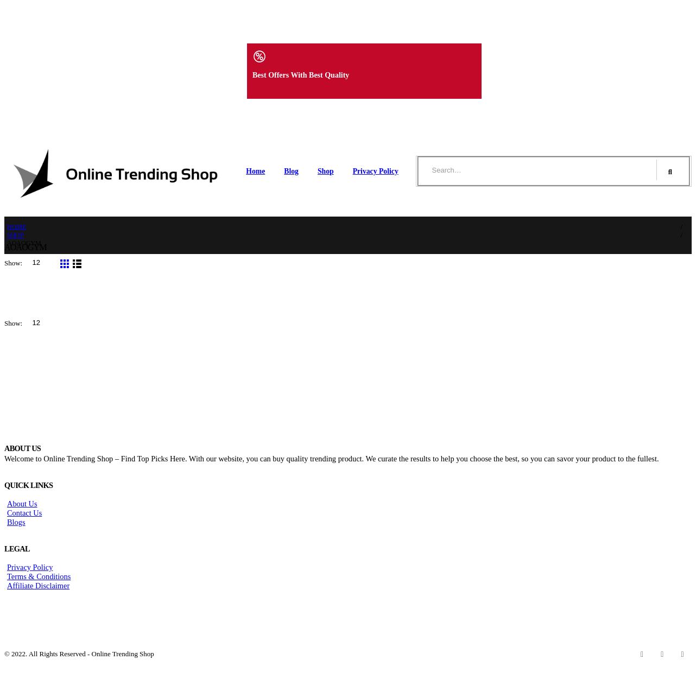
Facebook (642, 654)
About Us (22, 503)
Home (255, 171)
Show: (14, 263)
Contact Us (24, 513)
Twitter (662, 654)
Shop (326, 171)
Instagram (682, 654)
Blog (291, 171)
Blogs (16, 522)
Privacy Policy (375, 171)
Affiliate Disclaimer (38, 585)
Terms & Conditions (39, 576)
